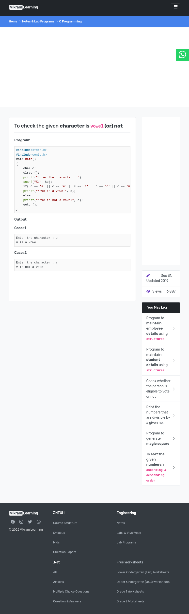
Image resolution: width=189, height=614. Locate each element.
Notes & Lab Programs (38, 21)
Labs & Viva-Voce (129, 533)
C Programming (70, 21)
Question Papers (64, 552)
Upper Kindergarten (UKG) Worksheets (143, 582)
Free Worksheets (130, 562)
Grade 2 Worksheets (130, 601)
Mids (56, 542)
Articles (58, 582)
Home (13, 21)
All (55, 572)
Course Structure (65, 523)
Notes (121, 523)
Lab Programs (126, 542)
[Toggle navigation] (175, 6)
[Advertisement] (94, 67)
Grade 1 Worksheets (130, 591)
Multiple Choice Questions (71, 591)
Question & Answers (67, 601)
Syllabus (59, 533)
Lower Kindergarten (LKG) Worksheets (143, 572)
